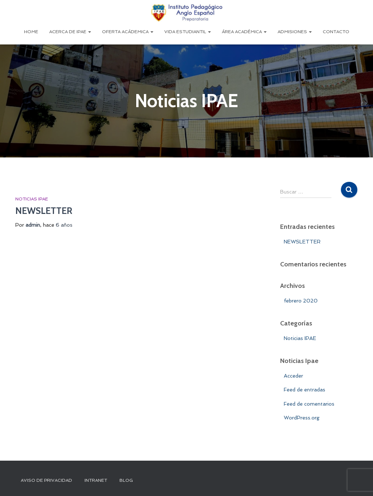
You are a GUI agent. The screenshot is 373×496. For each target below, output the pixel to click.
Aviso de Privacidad (46, 480)
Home (31, 31)
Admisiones (295, 31)
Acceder (293, 376)
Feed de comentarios (309, 404)
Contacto (336, 31)
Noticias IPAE (31, 199)
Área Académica (244, 31)
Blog (126, 480)
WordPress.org (301, 418)
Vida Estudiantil (187, 31)
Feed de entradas (304, 389)
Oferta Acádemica (127, 31)
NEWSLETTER (43, 210)
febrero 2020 (301, 301)
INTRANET (96, 480)
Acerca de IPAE (70, 31)
